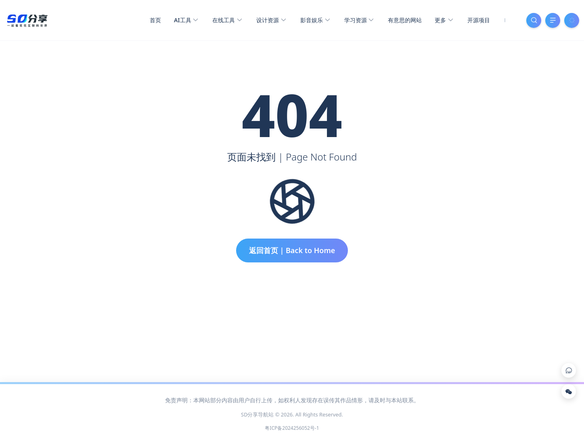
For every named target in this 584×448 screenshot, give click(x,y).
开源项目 (478, 20)
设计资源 (271, 20)
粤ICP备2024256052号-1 (292, 428)
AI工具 (186, 20)
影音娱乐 (315, 20)
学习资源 (359, 20)
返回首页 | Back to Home (292, 250)
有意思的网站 (405, 20)
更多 (444, 20)
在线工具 (227, 20)
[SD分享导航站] (27, 19)
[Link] (568, 370)
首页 (155, 20)
